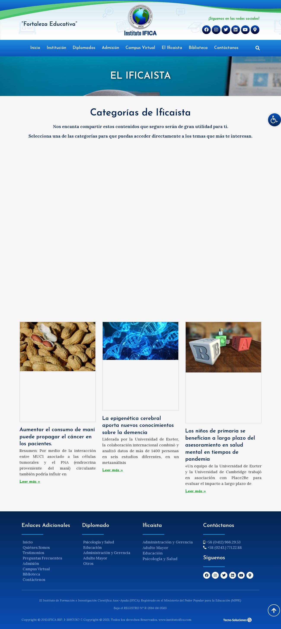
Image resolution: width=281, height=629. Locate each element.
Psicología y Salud (160, 558)
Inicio (35, 48)
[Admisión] (50, 563)
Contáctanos (226, 48)
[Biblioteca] (50, 574)
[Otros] (110, 563)
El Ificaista (172, 48)
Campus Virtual (140, 48)
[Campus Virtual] (50, 569)
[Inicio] (50, 542)
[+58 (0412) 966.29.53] (231, 542)
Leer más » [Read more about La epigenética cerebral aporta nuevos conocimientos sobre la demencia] (112, 470)
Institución (56, 48)
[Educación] (110, 547)
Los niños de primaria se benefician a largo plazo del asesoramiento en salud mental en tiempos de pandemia (220, 445)
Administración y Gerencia (168, 542)
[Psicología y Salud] (110, 542)
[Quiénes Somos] (50, 547)
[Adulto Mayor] (110, 558)
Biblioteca (198, 48)
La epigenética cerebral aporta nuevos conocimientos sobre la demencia (138, 425)
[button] (258, 48)
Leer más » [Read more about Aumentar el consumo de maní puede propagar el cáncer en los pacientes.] (29, 482)
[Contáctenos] (50, 579)
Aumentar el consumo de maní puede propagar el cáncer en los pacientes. (57, 437)
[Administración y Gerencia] (110, 553)
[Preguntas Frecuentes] (50, 558)
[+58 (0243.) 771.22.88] (231, 547)
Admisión (110, 48)
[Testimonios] (50, 553)
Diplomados (84, 48)
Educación (153, 553)
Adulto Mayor (155, 547)
